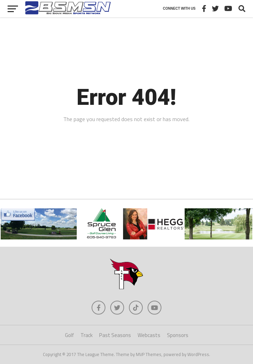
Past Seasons (115, 335)
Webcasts (149, 335)
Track (87, 335)
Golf (69, 335)
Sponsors (177, 335)
